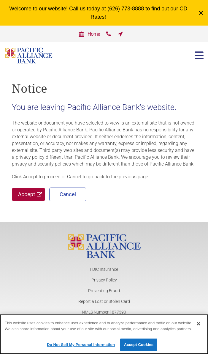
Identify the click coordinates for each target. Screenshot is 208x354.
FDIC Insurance (104, 269)
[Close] (198, 326)
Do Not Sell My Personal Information (81, 347)
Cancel (68, 194)
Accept (26, 194)
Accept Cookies (138, 347)
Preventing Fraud (104, 290)
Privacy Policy (104, 280)
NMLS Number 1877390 (104, 312)
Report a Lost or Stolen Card (104, 301)
